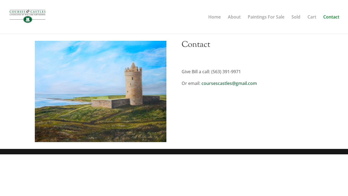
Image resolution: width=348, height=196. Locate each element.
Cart (311, 17)
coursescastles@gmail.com (229, 83)
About (234, 17)
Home (214, 17)
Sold (295, 17)
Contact (331, 17)
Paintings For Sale (266, 17)
